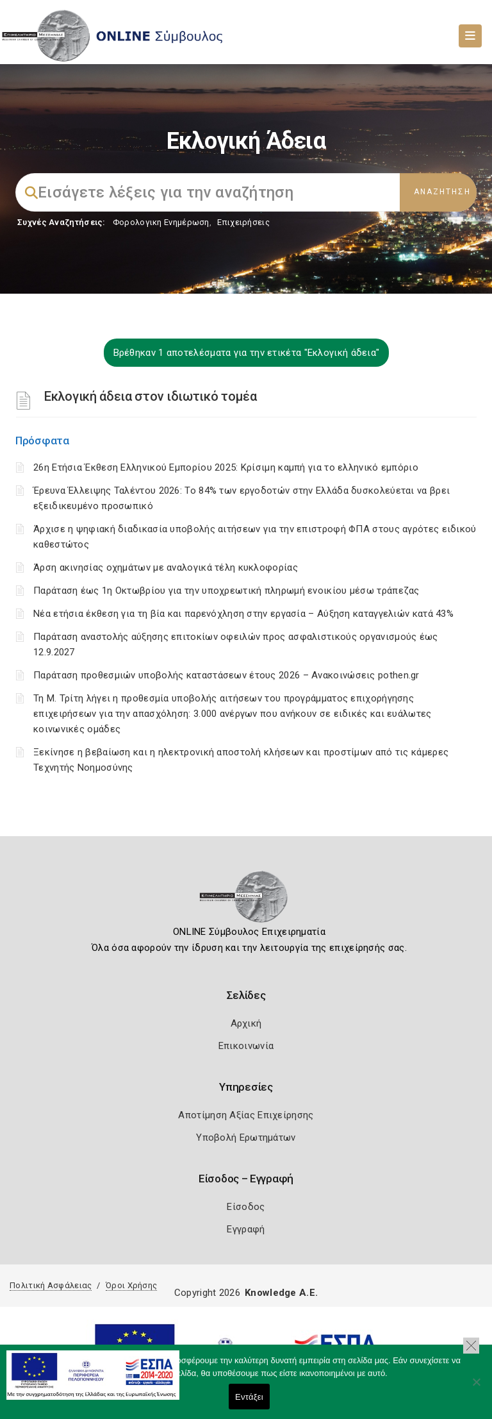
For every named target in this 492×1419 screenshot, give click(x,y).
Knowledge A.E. (281, 1292)
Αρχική (246, 1023)
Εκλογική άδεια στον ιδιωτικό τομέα (150, 396)
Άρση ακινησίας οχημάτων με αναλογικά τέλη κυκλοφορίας (165, 567)
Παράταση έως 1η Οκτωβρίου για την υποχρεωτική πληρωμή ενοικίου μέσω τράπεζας (226, 590)
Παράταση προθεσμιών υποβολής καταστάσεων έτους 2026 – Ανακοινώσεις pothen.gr (226, 675)
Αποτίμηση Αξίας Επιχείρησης (245, 1115)
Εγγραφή (246, 1229)
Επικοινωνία (246, 1046)
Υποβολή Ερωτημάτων (245, 1137)
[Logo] (246, 901)
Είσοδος (246, 1207)
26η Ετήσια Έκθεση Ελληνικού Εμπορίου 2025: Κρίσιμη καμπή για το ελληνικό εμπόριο (225, 467)
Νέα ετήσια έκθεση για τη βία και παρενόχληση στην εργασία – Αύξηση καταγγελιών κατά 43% (243, 613)
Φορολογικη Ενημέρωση (161, 222)
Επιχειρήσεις (243, 222)
